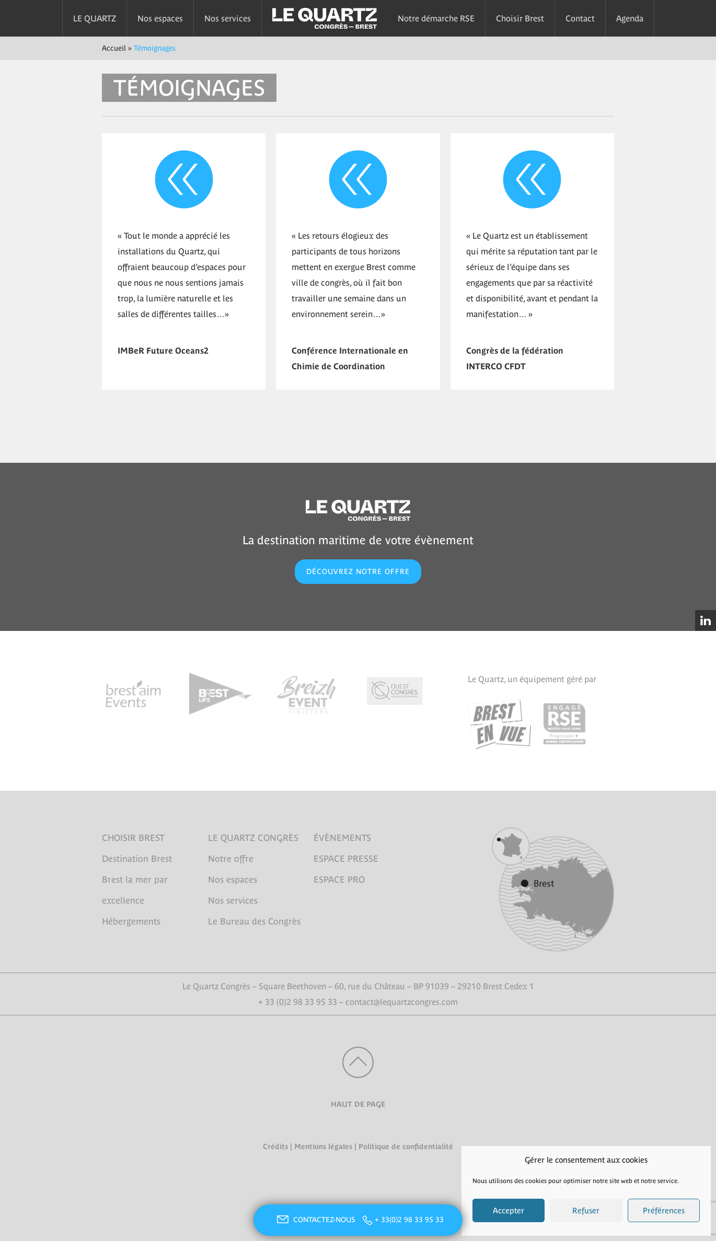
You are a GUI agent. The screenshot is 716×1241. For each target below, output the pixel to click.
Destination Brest (137, 858)
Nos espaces (160, 18)
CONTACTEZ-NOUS (314, 1219)
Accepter (508, 1210)
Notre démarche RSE (436, 18)
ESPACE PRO (339, 879)
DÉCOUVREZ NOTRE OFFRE (358, 571)
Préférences (664, 1210)
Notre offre (230, 858)
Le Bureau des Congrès (254, 921)
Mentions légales (323, 1146)
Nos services (227, 18)
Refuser (585, 1210)
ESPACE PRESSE (346, 858)
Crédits (275, 1146)
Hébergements (131, 921)
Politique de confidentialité (406, 1146)
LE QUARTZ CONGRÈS (253, 838)
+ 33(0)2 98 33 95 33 (409, 1219)
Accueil (114, 48)
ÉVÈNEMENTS (342, 838)
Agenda (629, 18)
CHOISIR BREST (133, 838)
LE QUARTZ (94, 18)
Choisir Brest (520, 18)
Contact (580, 18)
